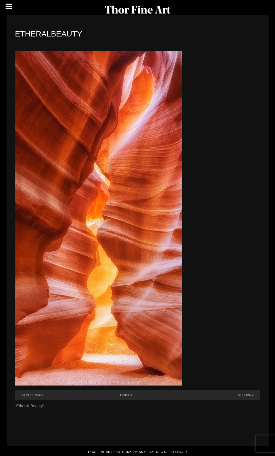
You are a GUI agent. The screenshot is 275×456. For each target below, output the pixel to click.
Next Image (246, 395)
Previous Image (32, 395)
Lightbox (125, 395)
